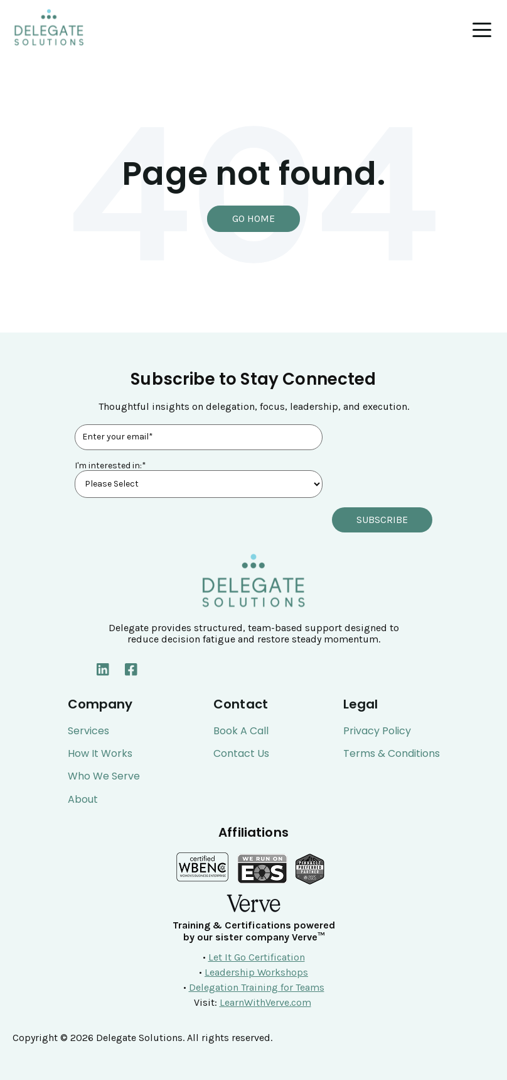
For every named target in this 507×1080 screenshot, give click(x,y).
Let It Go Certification (256, 956)
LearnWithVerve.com (265, 1002)
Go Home (253, 218)
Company (100, 704)
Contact (240, 704)
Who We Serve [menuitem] (104, 776)
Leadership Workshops (256, 972)
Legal (360, 704)
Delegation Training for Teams (256, 987)
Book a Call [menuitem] (241, 730)
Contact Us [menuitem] (241, 753)
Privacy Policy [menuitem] (377, 730)
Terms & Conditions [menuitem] (391, 753)
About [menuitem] (83, 799)
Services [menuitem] (88, 730)
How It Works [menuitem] (100, 753)
